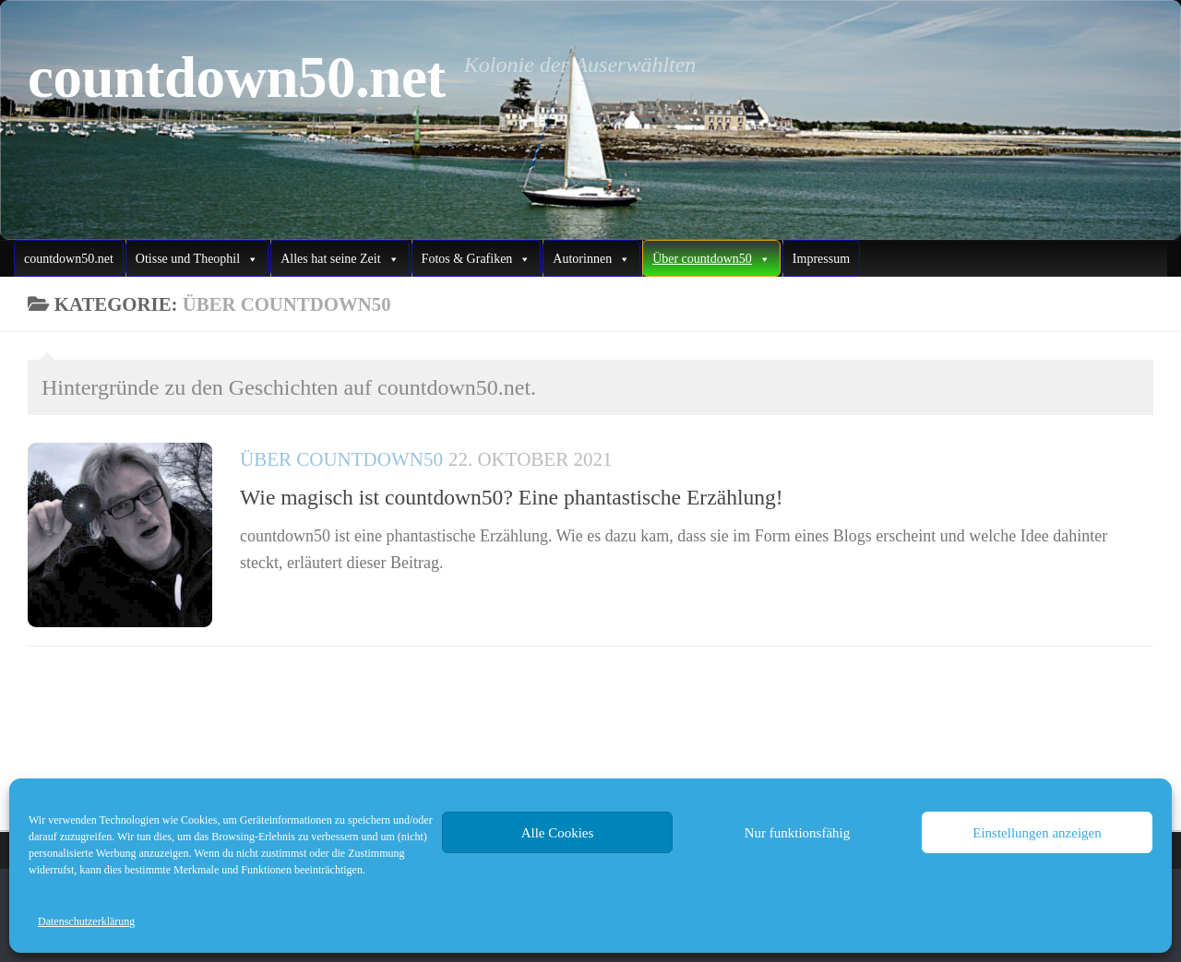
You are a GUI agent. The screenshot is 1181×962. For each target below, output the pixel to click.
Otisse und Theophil (197, 259)
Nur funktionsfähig (798, 832)
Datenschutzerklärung (86, 921)
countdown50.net (237, 77)
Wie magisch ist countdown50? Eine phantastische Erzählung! (511, 497)
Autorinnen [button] (591, 259)
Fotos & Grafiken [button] (476, 259)
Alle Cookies (557, 832)
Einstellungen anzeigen (1037, 832)
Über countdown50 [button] (711, 259)
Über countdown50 (341, 459)
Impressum (821, 259)
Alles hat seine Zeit (339, 259)
